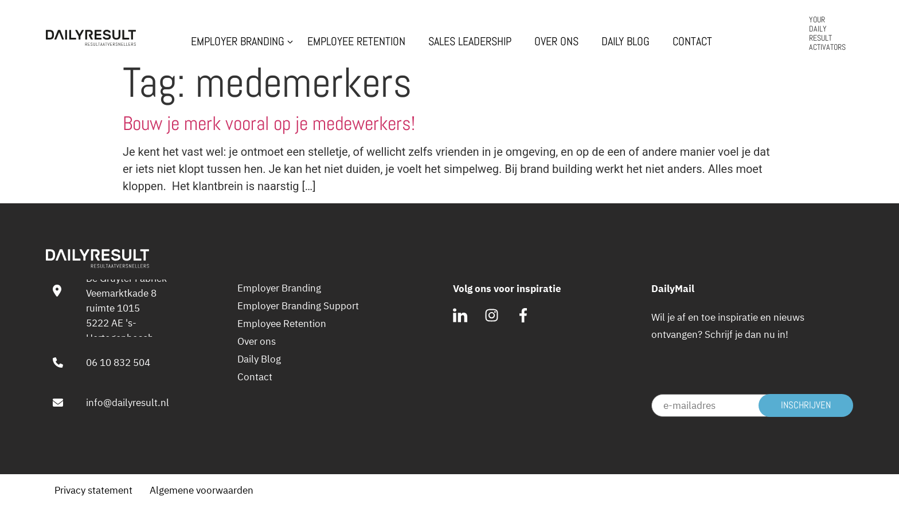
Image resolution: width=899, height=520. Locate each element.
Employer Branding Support (298, 305)
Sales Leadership (469, 42)
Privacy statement (93, 490)
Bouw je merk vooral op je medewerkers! (269, 123)
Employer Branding (237, 42)
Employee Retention (356, 42)
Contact (692, 42)
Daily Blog (625, 42)
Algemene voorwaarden (201, 490)
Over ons (556, 42)
